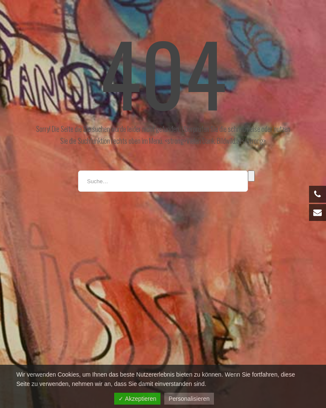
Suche (251, 176)
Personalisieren (189, 398)
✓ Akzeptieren (137, 398)
